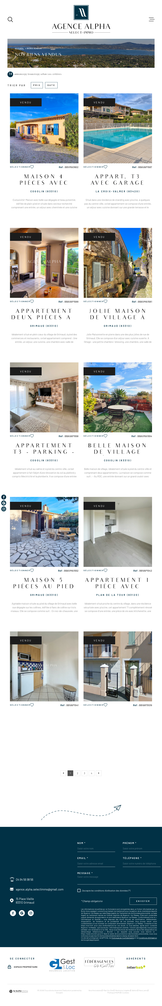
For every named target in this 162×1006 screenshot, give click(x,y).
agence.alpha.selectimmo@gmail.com (39, 889)
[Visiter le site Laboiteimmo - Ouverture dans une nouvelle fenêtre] (18, 991)
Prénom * (130, 843)
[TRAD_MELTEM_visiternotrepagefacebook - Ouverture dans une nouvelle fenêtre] (13, 913)
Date (51, 85)
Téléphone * (132, 858)
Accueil (19, 48)
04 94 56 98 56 (24, 879)
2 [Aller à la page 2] (77, 773)
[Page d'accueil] (81, 19)
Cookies (125, 993)
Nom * (81, 843)
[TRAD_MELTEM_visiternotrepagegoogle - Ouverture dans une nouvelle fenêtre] (22, 913)
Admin (134, 990)
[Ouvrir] (10, 19)
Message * (85, 873)
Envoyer (143, 901)
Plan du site (108, 990)
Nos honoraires (95, 990)
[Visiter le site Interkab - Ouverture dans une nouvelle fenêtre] (136, 967)
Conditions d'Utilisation (148, 938)
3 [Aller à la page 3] (84, 773)
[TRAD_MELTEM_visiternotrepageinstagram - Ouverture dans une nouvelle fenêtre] (31, 913)
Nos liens (143, 990)
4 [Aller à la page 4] (91, 773)
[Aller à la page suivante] (99, 773)
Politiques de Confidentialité (123, 938)
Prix (37, 85)
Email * (82, 858)
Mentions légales (122, 990)
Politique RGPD (113, 992)
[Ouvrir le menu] (152, 19)
